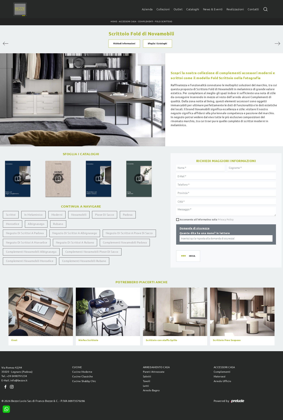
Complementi (145, 21)
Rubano (58, 223)
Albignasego (36, 223)
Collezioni (163, 9)
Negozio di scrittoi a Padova (25, 233)
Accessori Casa (127, 21)
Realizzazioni (235, 9)
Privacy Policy (226, 219)
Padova (128, 214)
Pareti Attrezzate (154, 371)
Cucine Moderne (82, 371)
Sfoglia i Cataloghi (157, 43)
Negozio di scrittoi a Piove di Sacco (129, 233)
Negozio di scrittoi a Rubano (75, 242)
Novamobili (78, 214)
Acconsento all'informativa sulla (207, 219)
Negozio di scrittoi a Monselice (26, 242)
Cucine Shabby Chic (84, 381)
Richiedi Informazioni (124, 43)
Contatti (253, 9)
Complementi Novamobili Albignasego (31, 251)
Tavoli (146, 381)
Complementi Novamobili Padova (125, 242)
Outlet (178, 9)
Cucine (77, 367)
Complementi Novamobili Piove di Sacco (91, 251)
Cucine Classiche (82, 376)
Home (114, 21)
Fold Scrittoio (163, 21)
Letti (146, 385)
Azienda (147, 9)
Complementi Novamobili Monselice (29, 260)
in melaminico (33, 214)
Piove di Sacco (104, 214)
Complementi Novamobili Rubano (84, 260)
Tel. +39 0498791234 (14, 376)
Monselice (12, 223)
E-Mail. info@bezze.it (14, 380)
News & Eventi (213, 9)
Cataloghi (192, 9)
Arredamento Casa (156, 367)
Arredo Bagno (151, 390)
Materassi (220, 376)
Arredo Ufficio (222, 381)
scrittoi (11, 214)
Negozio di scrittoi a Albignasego (74, 233)
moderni (57, 214)
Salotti (147, 376)
